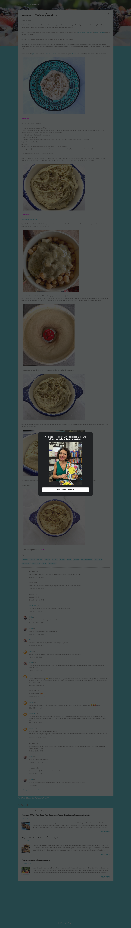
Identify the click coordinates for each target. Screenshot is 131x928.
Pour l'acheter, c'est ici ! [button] (65, 490)
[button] (90, 434)
